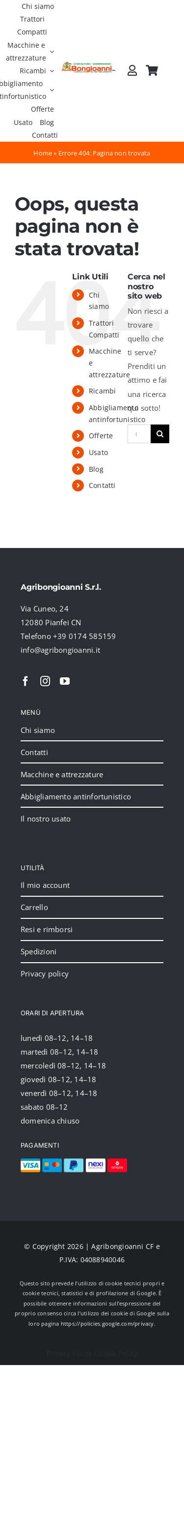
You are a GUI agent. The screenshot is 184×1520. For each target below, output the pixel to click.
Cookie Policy (115, 1353)
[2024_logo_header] (89, 65)
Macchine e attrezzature (62, 774)
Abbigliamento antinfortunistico (76, 796)
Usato (98, 452)
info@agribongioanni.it (60, 650)
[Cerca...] (139, 434)
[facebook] (25, 681)
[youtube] (65, 681)
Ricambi (102, 390)
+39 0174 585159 (84, 636)
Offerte (101, 435)
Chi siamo (38, 730)
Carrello (34, 907)
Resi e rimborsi (47, 929)
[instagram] (45, 681)
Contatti (102, 485)
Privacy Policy (69, 1353)
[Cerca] (160, 434)
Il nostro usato (46, 818)
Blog (96, 469)
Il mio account (45, 885)
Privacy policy (45, 973)
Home (42, 153)
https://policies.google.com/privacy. (108, 1323)
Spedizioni (38, 951)
